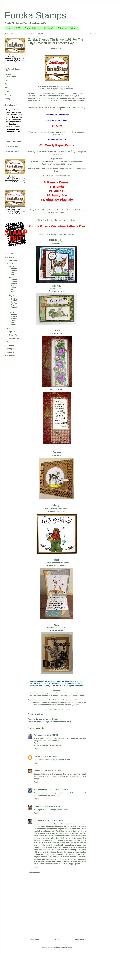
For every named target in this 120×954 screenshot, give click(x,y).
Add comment (34, 873)
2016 (9, 257)
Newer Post (34, 939)
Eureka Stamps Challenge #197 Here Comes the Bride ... (13, 285)
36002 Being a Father (58, 565)
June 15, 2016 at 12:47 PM (50, 806)
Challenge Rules (30, 28)
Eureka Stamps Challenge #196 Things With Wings (13, 318)
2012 (9, 355)
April (11, 332)
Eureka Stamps (35, 15)
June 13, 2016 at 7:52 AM (48, 735)
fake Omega (43, 854)
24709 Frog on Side (56, 289)
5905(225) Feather (57, 630)
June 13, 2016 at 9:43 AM (47, 756)
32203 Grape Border (57, 333)
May (11, 328)
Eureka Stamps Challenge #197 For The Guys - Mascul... (13, 302)
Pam (35, 735)
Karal (57, 625)
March (12, 335)
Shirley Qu (57, 240)
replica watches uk (41, 833)
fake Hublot (46, 859)
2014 (9, 349)
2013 (9, 352)
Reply (36, 749)
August (12, 260)
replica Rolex (53, 824)
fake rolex (49, 838)
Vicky (57, 330)
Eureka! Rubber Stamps (12, 146)
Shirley (7, 99)
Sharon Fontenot (40, 790)
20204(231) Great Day (58, 291)
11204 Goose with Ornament (57, 563)
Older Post (79, 939)
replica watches (46, 829)
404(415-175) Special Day (56, 511)
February (13, 338)
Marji (56, 560)
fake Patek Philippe (66, 864)
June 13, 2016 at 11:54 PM (58, 790)
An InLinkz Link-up (35, 714)
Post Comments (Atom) (62, 947)
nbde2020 (38, 820)
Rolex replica (67, 845)
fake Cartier (56, 861)
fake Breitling (70, 850)
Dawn (57, 452)
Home (9, 28)
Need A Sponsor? (47, 28)
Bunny (36, 806)
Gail (35, 756)
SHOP (18, 28)
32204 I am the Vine (56, 390)
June (11, 263)
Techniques (62, 28)
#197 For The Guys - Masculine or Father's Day (52, 722)
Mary (55, 505)
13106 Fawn (57, 243)
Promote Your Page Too (12, 151)
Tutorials (73, 28)
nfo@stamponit (54, 161)
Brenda (37, 771)
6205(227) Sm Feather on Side (57, 628)
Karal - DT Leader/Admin (10, 76)
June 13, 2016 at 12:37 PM (51, 771)
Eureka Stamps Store (51, 132)
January (12, 341)
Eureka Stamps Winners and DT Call (13, 270)
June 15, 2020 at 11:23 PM (52, 820)
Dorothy (56, 286)
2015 (9, 346)
